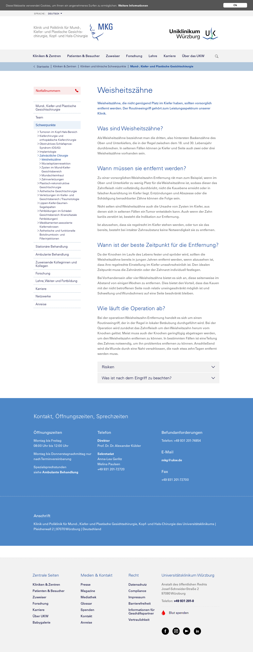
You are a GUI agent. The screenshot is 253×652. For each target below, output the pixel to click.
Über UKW (40, 616)
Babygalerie (41, 622)
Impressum (136, 597)
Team (39, 117)
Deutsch (46, 13)
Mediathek (88, 597)
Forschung (43, 273)
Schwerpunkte (46, 125)
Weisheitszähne (50, 160)
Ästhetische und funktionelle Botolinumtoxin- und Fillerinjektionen (56, 234)
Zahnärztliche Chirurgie (53, 156)
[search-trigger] (216, 56)
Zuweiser (39, 597)
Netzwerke (43, 296)
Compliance (137, 591)
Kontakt (86, 616)
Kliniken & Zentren (64, 66)
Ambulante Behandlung (52, 254)
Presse (86, 584)
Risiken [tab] (158, 367)
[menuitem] (47, 13)
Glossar (86, 603)
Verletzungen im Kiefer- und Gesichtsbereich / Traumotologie (58, 197)
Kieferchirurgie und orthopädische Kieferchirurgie (57, 138)
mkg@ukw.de (171, 460)
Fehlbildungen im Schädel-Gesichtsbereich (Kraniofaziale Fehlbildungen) (57, 215)
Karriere (41, 289)
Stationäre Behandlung (52, 246)
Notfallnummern (57, 90)
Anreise (41, 304)
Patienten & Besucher (48, 591)
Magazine (88, 591)
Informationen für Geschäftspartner (141, 611)
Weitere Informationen (136, 5)
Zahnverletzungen (52, 179)
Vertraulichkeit (138, 620)
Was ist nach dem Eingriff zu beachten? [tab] (158, 378)
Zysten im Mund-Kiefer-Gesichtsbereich (55, 169)
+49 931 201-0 (184, 601)
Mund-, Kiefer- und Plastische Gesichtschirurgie (161, 66)
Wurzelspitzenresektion (55, 163)
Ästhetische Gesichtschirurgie (57, 191)
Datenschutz (137, 584)
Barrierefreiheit (139, 603)
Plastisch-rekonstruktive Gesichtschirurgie (53, 185)
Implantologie (47, 152)
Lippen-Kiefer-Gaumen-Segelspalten (53, 205)
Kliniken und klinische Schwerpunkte (103, 66)
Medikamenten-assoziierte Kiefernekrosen (55, 224)
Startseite (41, 66)
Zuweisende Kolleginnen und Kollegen (56, 264)
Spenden (87, 610)
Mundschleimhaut (52, 175)
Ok (235, 5)
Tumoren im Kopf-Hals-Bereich (57, 132)
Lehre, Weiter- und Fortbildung (56, 281)
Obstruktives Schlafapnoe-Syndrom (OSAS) (55, 145)
